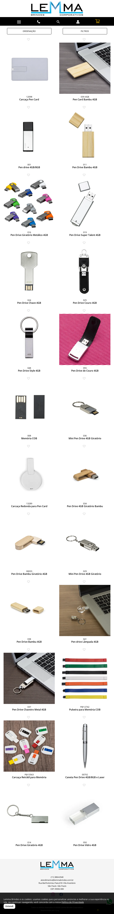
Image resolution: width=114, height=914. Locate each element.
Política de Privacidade (72, 902)
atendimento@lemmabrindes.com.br (57, 880)
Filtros (85, 31)
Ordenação (29, 31)
